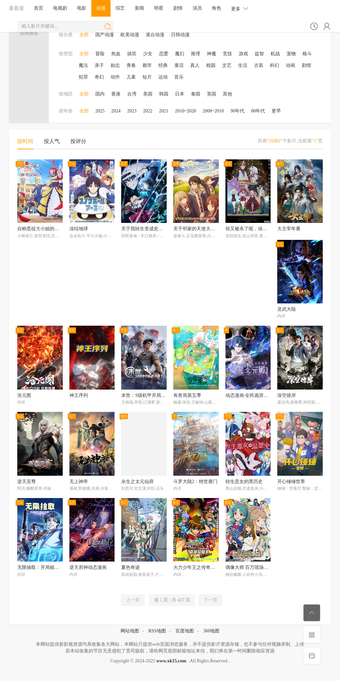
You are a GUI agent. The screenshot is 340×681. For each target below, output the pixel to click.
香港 (116, 93)
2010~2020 (185, 110)
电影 (81, 8)
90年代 (237, 110)
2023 (131, 110)
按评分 (78, 141)
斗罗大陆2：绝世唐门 (195, 481)
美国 (147, 93)
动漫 (101, 8)
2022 (147, 110)
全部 (84, 34)
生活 (242, 65)
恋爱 (163, 53)
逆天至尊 (26, 481)
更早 (276, 110)
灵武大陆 (286, 309)
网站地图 (130, 630)
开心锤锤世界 (291, 481)
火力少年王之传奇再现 (196, 567)
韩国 (163, 93)
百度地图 (184, 630)
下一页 (210, 599)
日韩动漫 (180, 34)
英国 (211, 93)
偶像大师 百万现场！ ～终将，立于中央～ (268, 567)
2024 (116, 110)
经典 (163, 65)
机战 (275, 53)
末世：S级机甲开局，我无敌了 (152, 395)
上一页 (133, 599)
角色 (216, 8)
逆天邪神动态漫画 (88, 567)
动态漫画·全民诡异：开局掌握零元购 (263, 395)
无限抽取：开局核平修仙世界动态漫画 (56, 567)
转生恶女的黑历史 (244, 481)
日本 (179, 93)
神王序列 (78, 395)
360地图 (211, 630)
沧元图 (24, 395)
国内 (100, 93)
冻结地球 (78, 228)
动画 (290, 65)
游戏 (243, 53)
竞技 (227, 53)
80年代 (258, 110)
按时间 (25, 141)
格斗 (307, 53)
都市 (147, 65)
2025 (100, 110)
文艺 (226, 65)
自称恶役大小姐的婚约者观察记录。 (54, 228)
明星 (158, 8)
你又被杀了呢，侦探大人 (251, 228)
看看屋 (16, 8)
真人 (195, 65)
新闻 (139, 8)
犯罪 (83, 77)
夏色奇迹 (130, 567)
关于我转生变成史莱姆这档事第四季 (158, 228)
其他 (227, 93)
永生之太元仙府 (137, 481)
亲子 (99, 65)
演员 (197, 8)
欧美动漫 (130, 34)
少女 (147, 53)
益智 (259, 53)
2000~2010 (213, 110)
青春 (131, 65)
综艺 (120, 8)
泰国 (195, 93)
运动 (163, 77)
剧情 (178, 8)
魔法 (83, 65)
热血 (116, 53)
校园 (210, 65)
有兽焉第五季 (187, 395)
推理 (195, 53)
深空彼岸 (286, 395)
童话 (179, 65)
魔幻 (179, 53)
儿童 (131, 77)
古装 (258, 65)
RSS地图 (157, 630)
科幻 (274, 65)
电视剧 (60, 8)
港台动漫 (155, 34)
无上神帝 (78, 481)
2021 (163, 110)
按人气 (52, 141)
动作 (115, 77)
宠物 (291, 53)
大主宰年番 (288, 228)
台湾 (131, 93)
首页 (38, 8)
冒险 (100, 53)
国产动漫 (104, 34)
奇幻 (99, 77)
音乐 (179, 77)
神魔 (211, 53)
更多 (239, 8)
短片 (147, 77)
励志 (115, 65)
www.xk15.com (171, 660)
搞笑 (131, 53)
